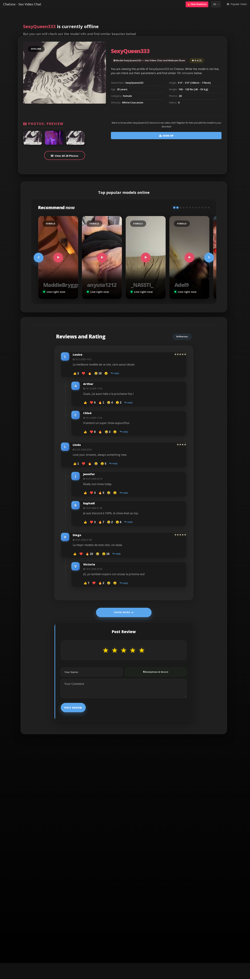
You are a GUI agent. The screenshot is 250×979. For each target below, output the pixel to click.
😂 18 (98, 373)
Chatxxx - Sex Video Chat (22, 4)
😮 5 (103, 463)
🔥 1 (101, 402)
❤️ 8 (92, 431)
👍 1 (76, 463)
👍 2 (76, 373)
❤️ (83, 373)
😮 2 (118, 402)
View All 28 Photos (66, 155)
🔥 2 (101, 583)
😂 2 (110, 522)
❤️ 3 (92, 492)
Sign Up (166, 135)
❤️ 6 (92, 402)
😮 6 (118, 522)
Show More (124, 612)
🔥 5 (101, 492)
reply (115, 373)
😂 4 (110, 402)
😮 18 (105, 553)
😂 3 (107, 431)
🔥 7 (101, 522)
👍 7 (86, 583)
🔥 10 (89, 553)
